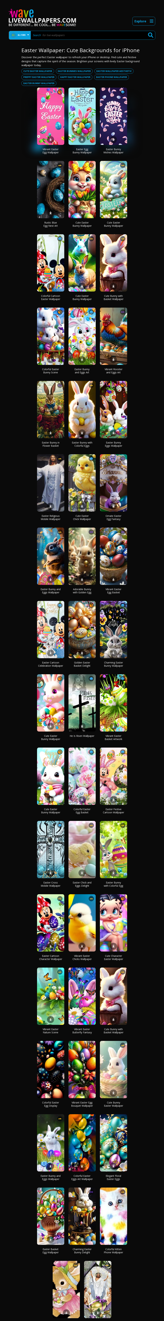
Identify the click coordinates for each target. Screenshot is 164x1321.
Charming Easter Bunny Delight (82, 1250)
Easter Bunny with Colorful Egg (113, 884)
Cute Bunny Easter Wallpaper (113, 1104)
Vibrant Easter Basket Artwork (113, 737)
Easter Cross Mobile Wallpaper (50, 884)
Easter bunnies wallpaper (74, 71)
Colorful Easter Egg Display (50, 1104)
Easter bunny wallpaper (38, 83)
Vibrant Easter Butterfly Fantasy (82, 1031)
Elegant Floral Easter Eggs (113, 1177)
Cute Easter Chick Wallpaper (82, 517)
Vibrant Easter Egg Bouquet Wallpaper (82, 1104)
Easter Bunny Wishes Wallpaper (113, 151)
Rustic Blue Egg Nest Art (50, 224)
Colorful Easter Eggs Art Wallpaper (82, 1177)
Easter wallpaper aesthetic (114, 71)
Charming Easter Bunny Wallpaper (113, 664)
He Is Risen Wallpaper (82, 736)
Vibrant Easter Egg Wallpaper (50, 151)
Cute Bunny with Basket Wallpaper (113, 297)
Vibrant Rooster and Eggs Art (113, 371)
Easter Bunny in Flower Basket (51, 444)
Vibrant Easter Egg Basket (113, 591)
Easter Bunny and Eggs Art (82, 371)
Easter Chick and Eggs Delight (82, 884)
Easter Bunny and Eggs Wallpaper (51, 591)
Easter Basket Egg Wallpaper (50, 1250)
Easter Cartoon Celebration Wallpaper (50, 664)
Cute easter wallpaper (37, 71)
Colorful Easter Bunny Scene (50, 371)
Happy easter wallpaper (75, 77)
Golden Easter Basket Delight (82, 664)
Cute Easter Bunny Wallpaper (82, 224)
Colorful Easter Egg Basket (82, 811)
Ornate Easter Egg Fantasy (113, 517)
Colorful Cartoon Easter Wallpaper (50, 297)
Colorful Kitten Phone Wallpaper (113, 1250)
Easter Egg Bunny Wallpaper (82, 151)
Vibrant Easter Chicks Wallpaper (82, 957)
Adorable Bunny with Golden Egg (82, 591)
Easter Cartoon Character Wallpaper (50, 957)
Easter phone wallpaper (111, 77)
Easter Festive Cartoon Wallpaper (113, 811)
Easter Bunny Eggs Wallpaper (113, 444)
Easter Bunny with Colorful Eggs (82, 444)
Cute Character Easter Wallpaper (113, 957)
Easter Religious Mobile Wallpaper (50, 517)
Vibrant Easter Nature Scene (50, 1031)
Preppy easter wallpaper (38, 77)
